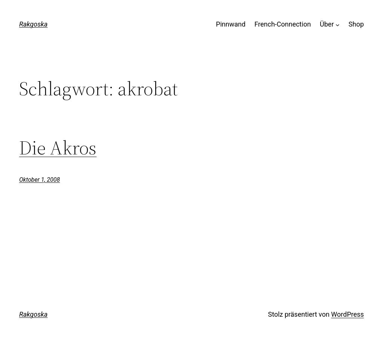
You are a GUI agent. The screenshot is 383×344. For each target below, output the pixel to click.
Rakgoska (33, 24)
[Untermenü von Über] (337, 24)
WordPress (347, 314)
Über (327, 24)
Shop (356, 24)
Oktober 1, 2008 (39, 179)
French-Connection (282, 24)
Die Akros (57, 147)
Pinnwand (230, 24)
